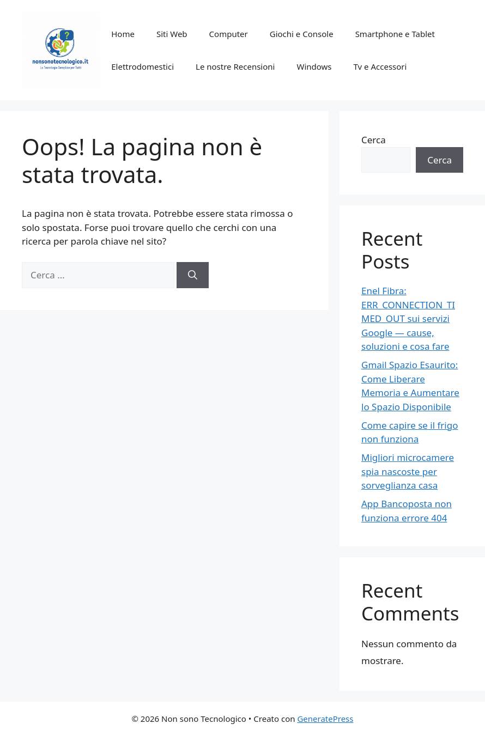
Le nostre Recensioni (235, 66)
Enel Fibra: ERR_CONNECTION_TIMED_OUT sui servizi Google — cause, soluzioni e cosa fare (408, 318)
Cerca (373, 139)
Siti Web (171, 33)
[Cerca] (193, 275)
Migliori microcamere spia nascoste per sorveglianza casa (407, 471)
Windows (313, 66)
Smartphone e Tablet (395, 33)
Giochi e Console (302, 33)
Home (123, 33)
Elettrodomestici (142, 66)
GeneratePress (325, 718)
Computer (228, 33)
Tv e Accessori (380, 66)
